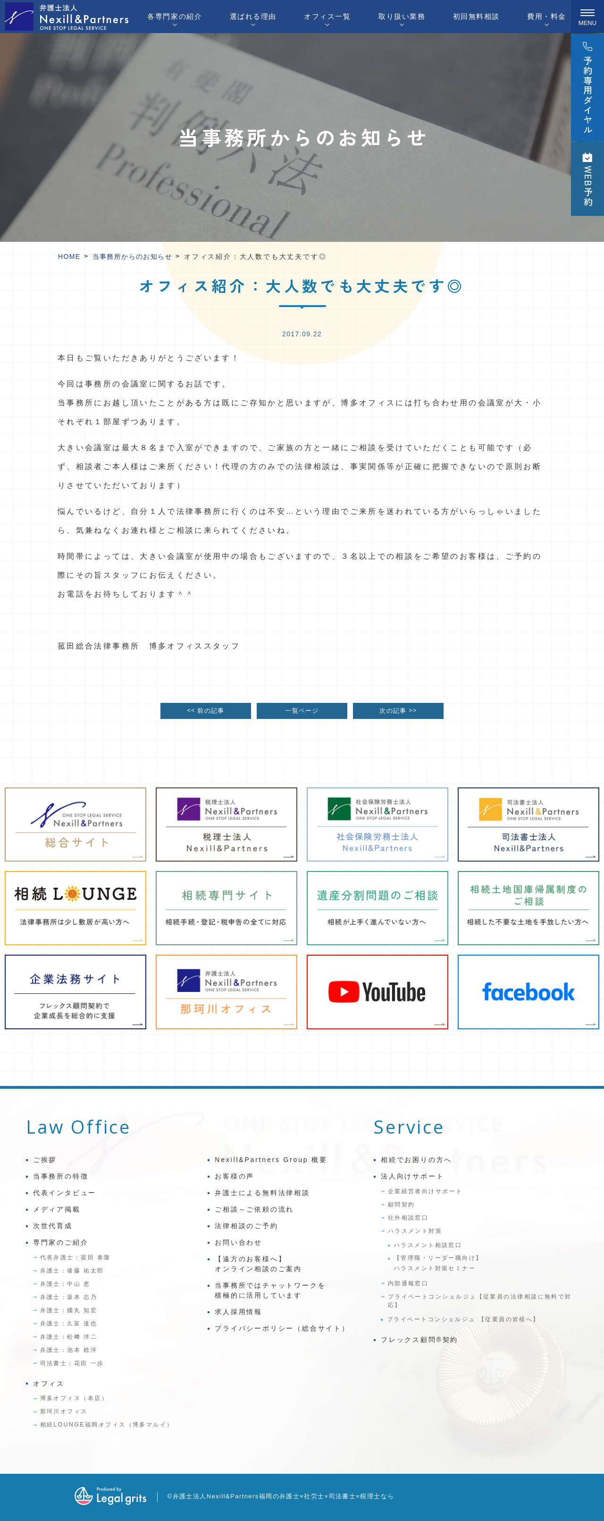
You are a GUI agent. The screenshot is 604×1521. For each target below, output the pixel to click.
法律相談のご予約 (246, 1226)
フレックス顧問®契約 (419, 1339)
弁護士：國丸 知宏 (68, 1310)
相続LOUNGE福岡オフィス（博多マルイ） (107, 1424)
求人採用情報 (238, 1312)
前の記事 (205, 710)
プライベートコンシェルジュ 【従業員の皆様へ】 (463, 1319)
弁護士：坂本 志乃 (68, 1297)
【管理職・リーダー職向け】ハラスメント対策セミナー (438, 1263)
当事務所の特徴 (61, 1176)
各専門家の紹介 (174, 16)
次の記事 (398, 710)
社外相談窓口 (408, 1217)
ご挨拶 (45, 1159)
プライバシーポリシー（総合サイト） (282, 1328)
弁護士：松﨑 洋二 (68, 1336)
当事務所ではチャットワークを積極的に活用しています (270, 1290)
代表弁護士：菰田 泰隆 (75, 1257)
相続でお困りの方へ (416, 1159)
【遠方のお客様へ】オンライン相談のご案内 (258, 1264)
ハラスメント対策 (415, 1231)
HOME (69, 256)
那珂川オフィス (64, 1411)
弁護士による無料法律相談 (262, 1192)
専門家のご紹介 (61, 1242)
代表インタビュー (64, 1192)
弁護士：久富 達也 (68, 1323)
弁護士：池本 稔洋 (68, 1350)
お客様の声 (234, 1176)
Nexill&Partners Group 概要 (271, 1159)
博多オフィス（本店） (74, 1398)
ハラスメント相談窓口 (428, 1245)
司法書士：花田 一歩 (72, 1363)
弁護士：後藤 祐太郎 (72, 1270)
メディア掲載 (57, 1209)
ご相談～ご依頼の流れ (254, 1209)
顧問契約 (401, 1204)
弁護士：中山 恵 (65, 1284)
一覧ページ (302, 711)
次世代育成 (53, 1226)
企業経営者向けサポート (425, 1191)
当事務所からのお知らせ (132, 256)
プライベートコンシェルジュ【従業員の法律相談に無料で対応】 (480, 1300)
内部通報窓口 (408, 1283)
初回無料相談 (476, 16)
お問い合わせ (238, 1242)
